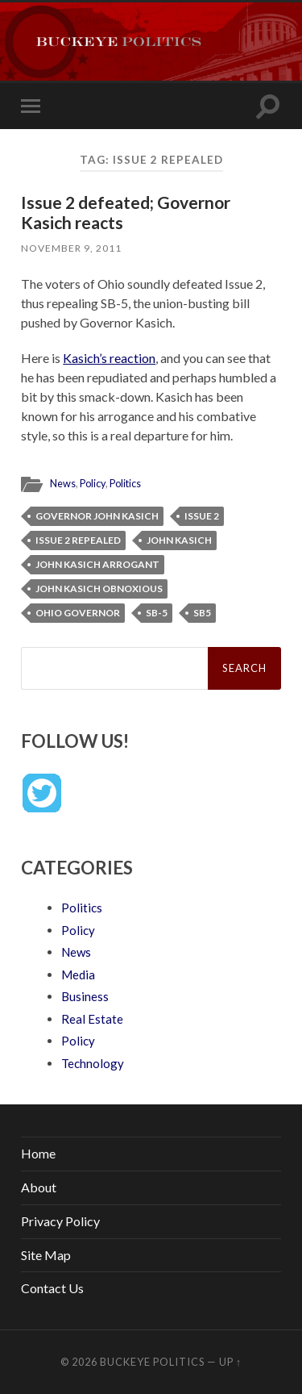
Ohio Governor (77, 613)
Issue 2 (201, 516)
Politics (125, 483)
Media (78, 974)
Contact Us (52, 1288)
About (38, 1187)
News (63, 483)
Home (38, 1153)
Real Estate (92, 1019)
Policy (92, 483)
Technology (92, 1063)
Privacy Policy (60, 1221)
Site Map (46, 1255)
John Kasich (179, 540)
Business (85, 996)
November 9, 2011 (71, 248)
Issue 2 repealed (78, 540)
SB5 (202, 613)
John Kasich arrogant (97, 564)
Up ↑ (230, 1361)
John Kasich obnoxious (99, 588)
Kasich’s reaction (109, 357)
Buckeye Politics (152, 1361)
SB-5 (157, 613)
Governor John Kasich (97, 516)
